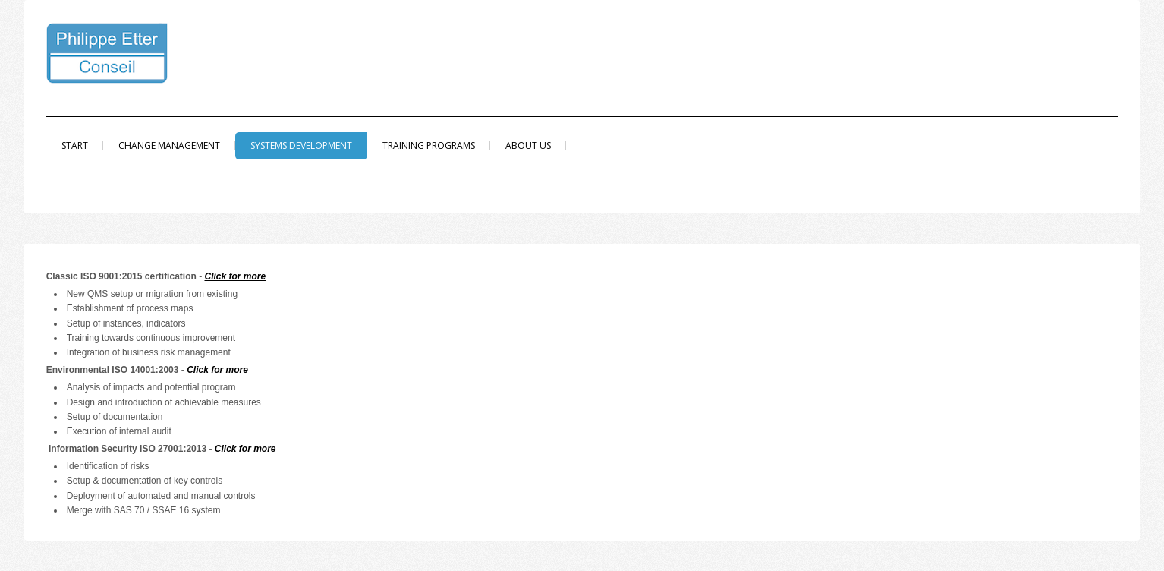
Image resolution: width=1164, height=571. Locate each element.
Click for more (235, 276)
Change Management (169, 145)
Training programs (428, 145)
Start (74, 145)
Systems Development (301, 145)
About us (528, 145)
